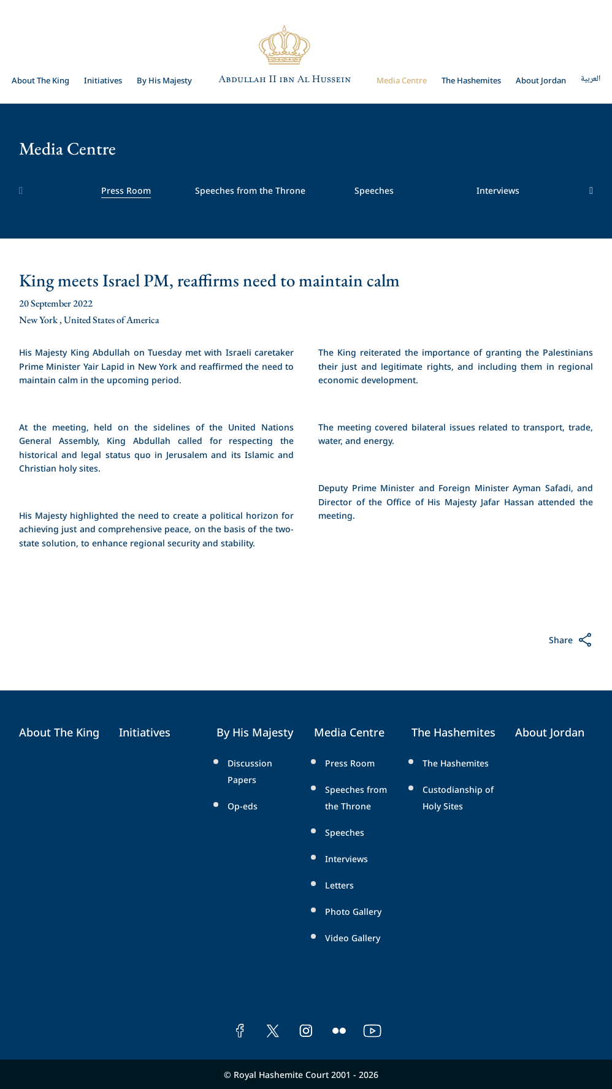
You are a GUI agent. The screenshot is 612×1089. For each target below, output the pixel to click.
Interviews (497, 189)
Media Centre (402, 79)
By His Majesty (164, 79)
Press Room (126, 189)
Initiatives (103, 79)
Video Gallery (352, 937)
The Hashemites (471, 79)
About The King (40, 79)
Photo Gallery (353, 911)
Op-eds (243, 805)
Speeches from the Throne (250, 189)
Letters (339, 884)
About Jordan (541, 79)
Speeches (374, 189)
